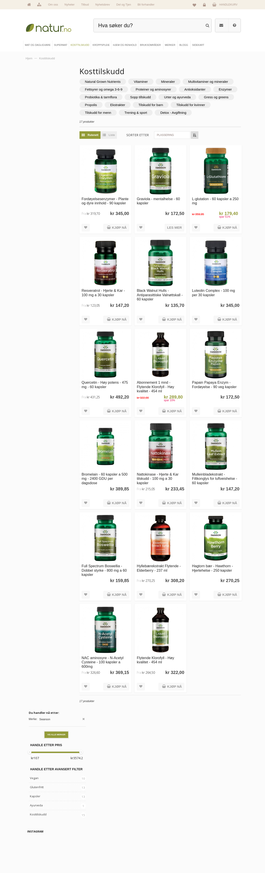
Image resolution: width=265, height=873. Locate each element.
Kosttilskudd (38, 173)
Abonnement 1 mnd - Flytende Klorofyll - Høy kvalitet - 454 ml (167, 384)
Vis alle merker (56, 94)
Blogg (144, 828)
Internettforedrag (150, 843)
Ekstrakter (173, 112)
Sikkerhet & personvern (204, 858)
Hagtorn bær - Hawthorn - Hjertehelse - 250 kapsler (218, 554)
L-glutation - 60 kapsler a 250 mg (218, 211)
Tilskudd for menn (157, 120)
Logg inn (205, 6)
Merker (36, 843)
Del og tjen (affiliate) (151, 851)
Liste (125, 150)
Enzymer (192, 97)
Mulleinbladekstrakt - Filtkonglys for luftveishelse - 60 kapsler (218, 470)
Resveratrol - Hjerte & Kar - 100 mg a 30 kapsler (119, 296)
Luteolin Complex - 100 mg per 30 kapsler (216, 296)
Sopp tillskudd (158, 105)
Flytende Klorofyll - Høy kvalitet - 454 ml (167, 640)
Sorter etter (155, 150)
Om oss (53, 4)
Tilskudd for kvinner (117, 120)
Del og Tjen (123, 4)
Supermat (91, 836)
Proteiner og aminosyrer (120, 97)
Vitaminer (158, 81)
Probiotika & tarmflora (118, 105)
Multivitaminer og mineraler (122, 89)
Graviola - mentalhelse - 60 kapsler (168, 211)
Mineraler (186, 81)
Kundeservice (198, 843)
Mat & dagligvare (95, 828)
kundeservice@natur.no (132, 800)
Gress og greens (115, 112)
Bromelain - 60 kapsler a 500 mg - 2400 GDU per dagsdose (118, 470)
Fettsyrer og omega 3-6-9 (174, 89)
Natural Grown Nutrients (120, 81)
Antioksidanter (161, 97)
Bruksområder (148, 836)
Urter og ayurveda (195, 105)
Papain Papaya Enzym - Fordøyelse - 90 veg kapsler (217, 384)
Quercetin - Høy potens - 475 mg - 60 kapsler (119, 382)
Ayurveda (36, 164)
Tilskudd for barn (206, 112)
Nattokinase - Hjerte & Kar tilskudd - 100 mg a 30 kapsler (167, 470)
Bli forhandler (146, 4)
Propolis (146, 112)
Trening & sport (195, 120)
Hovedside (38, 828)
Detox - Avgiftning (115, 128)
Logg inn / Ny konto (201, 828)
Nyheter (69, 4)
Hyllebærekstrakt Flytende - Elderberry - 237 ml (166, 556)
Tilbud (85, 4)
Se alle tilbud (39, 858)
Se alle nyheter (40, 851)
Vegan (34, 137)
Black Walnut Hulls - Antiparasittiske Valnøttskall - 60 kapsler (168, 298)
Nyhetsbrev (102, 4)
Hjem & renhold (94, 858)
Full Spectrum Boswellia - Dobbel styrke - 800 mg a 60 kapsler (119, 556)
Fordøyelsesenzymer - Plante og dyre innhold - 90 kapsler (118, 213)
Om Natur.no (39, 836)
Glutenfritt (37, 146)
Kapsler (35, 155)
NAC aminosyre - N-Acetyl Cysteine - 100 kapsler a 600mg (116, 642)
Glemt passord (199, 836)
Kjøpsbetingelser (200, 851)
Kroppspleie (92, 851)
